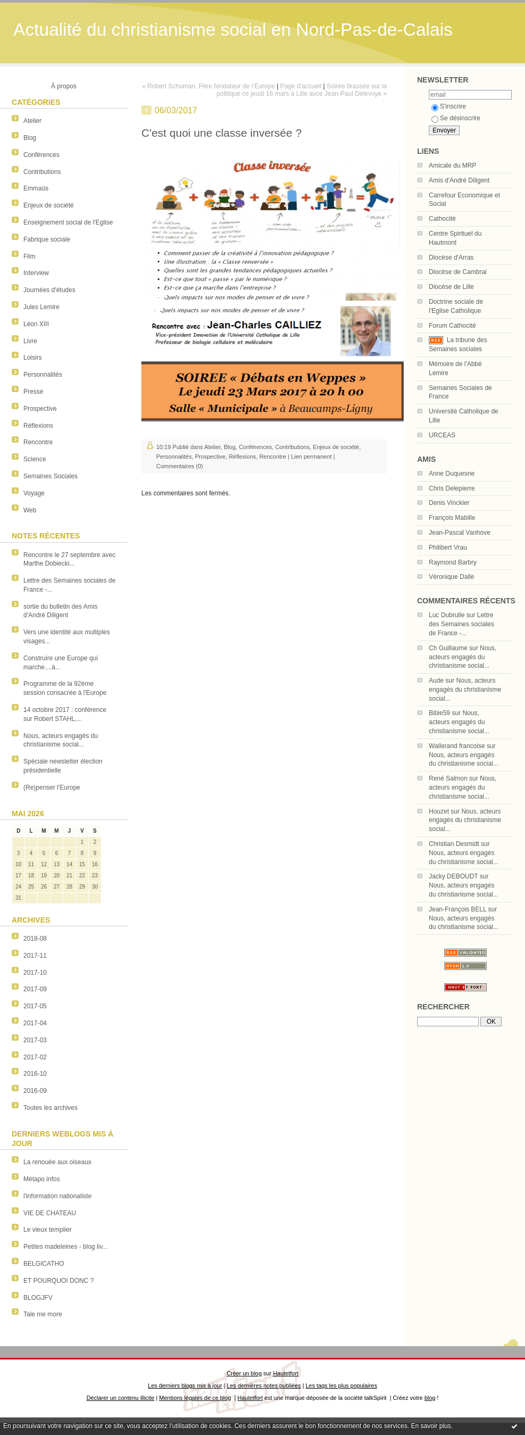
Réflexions (38, 425)
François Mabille (452, 517)
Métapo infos (41, 1179)
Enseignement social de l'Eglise (68, 222)
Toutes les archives (50, 1107)
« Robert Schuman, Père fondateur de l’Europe (208, 86)
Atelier (32, 121)
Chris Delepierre (452, 488)
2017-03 (35, 1040)
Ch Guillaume (448, 648)
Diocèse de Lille (451, 287)
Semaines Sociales (50, 476)
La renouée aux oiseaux (57, 1162)
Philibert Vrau (448, 547)
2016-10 (35, 1073)
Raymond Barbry (453, 562)
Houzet (439, 811)
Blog (29, 138)
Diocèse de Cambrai (458, 272)
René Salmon (448, 778)
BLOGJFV (38, 1297)
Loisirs (32, 357)
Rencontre (38, 442)
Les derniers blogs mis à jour (185, 1385)
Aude (436, 680)
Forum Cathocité (452, 325)
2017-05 (35, 1006)
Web (29, 510)
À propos (64, 86)
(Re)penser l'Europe (51, 787)
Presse (33, 391)
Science (34, 459)
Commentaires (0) (179, 466)
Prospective (40, 408)
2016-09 (35, 1090)
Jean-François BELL (457, 909)
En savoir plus (431, 1426)
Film (29, 256)
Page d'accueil (300, 86)
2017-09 (35, 989)
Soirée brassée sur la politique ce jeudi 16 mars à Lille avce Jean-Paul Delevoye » (302, 89)
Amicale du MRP (452, 165)
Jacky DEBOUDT (453, 876)
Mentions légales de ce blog (195, 1398)
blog (430, 1398)
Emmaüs (35, 188)
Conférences (41, 155)
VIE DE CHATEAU (49, 1213)
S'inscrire (448, 106)
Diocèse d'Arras (451, 257)
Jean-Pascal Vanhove (459, 532)
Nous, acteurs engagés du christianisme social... (462, 657)
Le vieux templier (47, 1229)
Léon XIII (36, 324)
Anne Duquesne (452, 473)
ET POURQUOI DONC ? (58, 1280)
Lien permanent (311, 456)
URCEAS (442, 435)
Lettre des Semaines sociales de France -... (461, 624)
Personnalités (42, 374)
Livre (30, 341)
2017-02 (35, 1057)
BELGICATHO (43, 1263)
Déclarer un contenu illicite (121, 1398)
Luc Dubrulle (446, 615)
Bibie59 (439, 713)
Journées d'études (49, 290)
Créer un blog (243, 1373)
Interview (36, 273)
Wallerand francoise (457, 746)
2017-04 (35, 1023)
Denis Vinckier (449, 503)
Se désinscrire (455, 118)
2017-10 (35, 972)
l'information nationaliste (57, 1196)
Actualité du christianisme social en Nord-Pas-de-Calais (233, 29)
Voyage (34, 493)
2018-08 (35, 938)
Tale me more (42, 1314)
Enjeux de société (48, 205)
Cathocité (442, 218)
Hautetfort (286, 1373)
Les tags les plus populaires (341, 1385)
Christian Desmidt (454, 844)
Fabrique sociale (46, 239)
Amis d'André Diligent (459, 180)
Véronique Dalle (451, 576)
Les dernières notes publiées (264, 1385)
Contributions (42, 172)
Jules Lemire (41, 307)
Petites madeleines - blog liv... (65, 1246)
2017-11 (35, 955)
